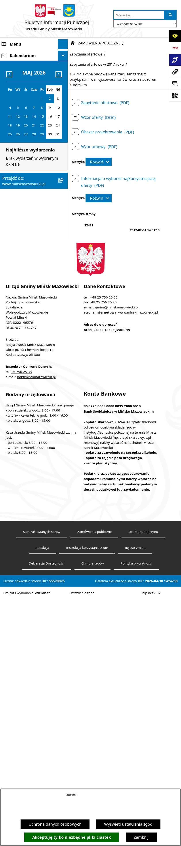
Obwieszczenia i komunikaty (28, 247)
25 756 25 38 (21, 618)
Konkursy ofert (16, 276)
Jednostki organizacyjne (24, 119)
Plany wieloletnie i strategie (28, 227)
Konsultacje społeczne (23, 267)
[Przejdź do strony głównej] (56, 18)
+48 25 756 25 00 (104, 544)
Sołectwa (10, 89)
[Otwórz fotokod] (175, 95)
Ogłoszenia (12, 165)
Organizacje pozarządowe (26, 286)
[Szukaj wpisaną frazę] (170, 15)
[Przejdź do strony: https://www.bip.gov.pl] (175, 48)
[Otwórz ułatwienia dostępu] (175, 36)
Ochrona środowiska (21, 191)
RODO (7, 340)
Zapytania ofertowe (86, 54)
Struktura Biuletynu (143, 778)
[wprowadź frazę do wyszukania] (138, 15)
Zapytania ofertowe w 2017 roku (97, 64)
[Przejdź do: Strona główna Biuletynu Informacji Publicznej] (72, 43)
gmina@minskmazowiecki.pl (117, 554)
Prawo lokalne (15, 109)
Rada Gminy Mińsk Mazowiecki (19, 76)
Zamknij (141, 837)
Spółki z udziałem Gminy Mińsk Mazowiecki (25, 132)
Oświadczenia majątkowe (26, 237)
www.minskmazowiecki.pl (138, 559)
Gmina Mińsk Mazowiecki (26, 54)
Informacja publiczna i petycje (23, 214)
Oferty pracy (13, 201)
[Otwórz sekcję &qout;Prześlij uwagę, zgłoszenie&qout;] (175, 84)
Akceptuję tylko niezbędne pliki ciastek (71, 837)
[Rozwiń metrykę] (99, 162)
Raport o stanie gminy (23, 296)
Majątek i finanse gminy (24, 145)
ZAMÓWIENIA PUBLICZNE (26, 155)
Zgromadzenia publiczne (25, 306)
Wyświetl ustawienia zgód (128, 824)
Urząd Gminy (14, 99)
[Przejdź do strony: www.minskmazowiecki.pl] (175, 72)
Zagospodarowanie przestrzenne (20, 178)
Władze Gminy (15, 64)
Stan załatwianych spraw (41, 778)
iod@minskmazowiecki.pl (36, 624)
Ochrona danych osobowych (55, 824)
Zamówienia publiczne (94, 778)
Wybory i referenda (20, 257)
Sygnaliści (11, 326)
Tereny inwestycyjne (21, 316)
